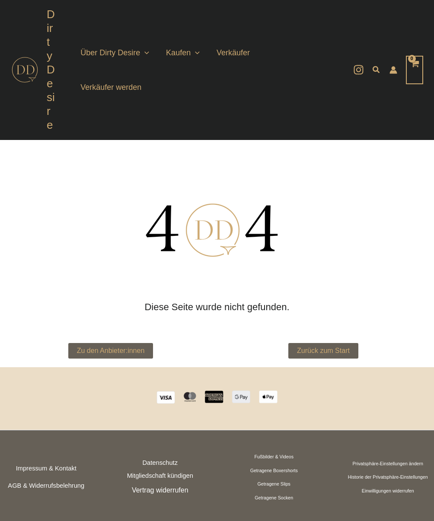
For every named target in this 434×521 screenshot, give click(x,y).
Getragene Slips (274, 429)
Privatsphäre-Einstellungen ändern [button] (388, 408)
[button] (149, 42)
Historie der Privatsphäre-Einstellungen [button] (388, 422)
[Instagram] (358, 42)
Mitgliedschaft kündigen (160, 420)
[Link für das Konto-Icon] (393, 42)
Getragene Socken (274, 442)
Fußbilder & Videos (274, 401)
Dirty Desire (53, 42)
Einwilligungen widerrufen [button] (388, 435)
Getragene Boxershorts (274, 415)
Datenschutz (160, 407)
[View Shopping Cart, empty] (414, 42)
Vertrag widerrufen (160, 434)
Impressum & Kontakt (46, 413)
